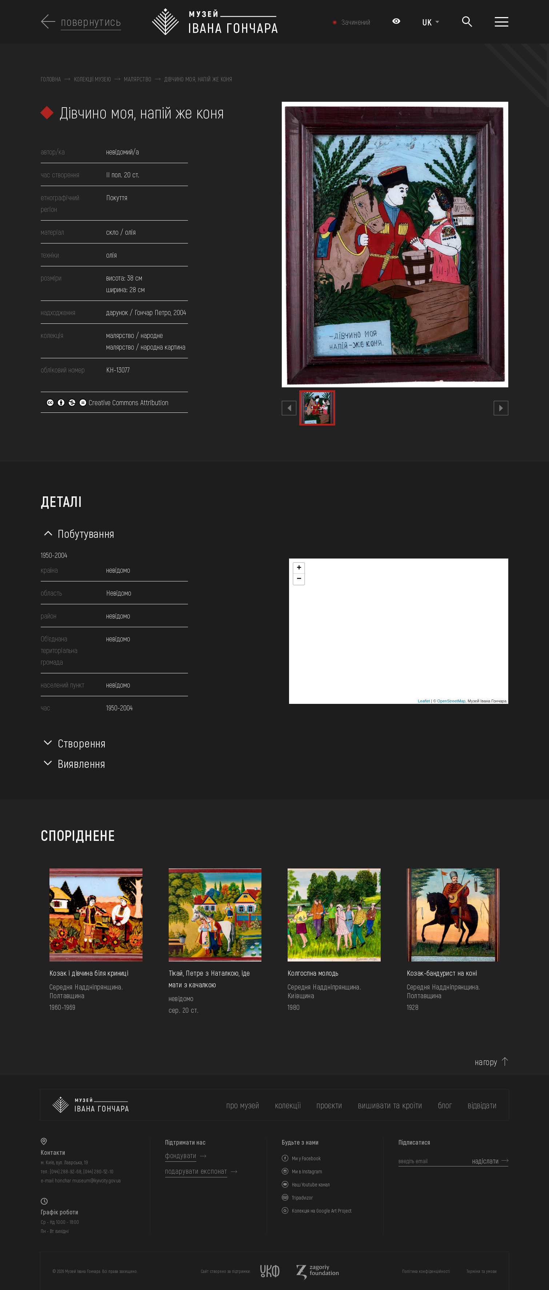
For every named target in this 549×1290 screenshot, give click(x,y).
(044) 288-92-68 (65, 1171)
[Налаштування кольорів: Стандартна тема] (396, 22)
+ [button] (299, 568)
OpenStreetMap (451, 701)
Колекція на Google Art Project (322, 1211)
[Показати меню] (501, 22)
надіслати (485, 1160)
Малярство (137, 79)
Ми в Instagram (307, 1171)
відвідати (482, 1105)
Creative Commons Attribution (107, 402)
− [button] (299, 579)
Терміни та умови (481, 1271)
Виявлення (81, 763)
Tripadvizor (302, 1197)
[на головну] (90, 1105)
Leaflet (424, 701)
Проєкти (329, 1105)
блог (445, 1105)
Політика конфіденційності (426, 1271)
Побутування (86, 533)
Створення (82, 743)
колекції (288, 1105)
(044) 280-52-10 (98, 1171)
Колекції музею (92, 79)
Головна (51, 79)
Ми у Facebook (306, 1158)
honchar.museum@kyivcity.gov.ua (88, 1180)
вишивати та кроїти (390, 1105)
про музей (242, 1105)
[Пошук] (467, 22)
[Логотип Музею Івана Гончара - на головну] (238, 21)
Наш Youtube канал (311, 1184)
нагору (486, 1061)
